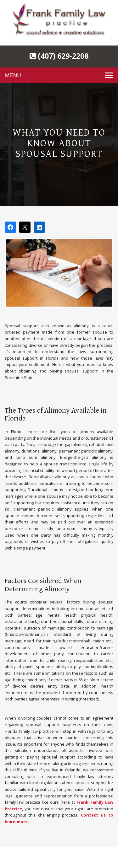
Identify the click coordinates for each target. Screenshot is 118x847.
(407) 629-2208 (59, 56)
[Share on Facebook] (10, 227)
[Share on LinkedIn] (39, 227)
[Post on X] (25, 227)
